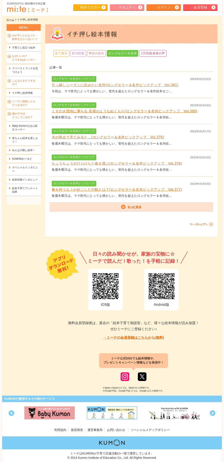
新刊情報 (78, 53)
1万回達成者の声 (153, 53)
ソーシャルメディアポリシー (150, 430)
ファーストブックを (25, 70)
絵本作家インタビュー (25, 179)
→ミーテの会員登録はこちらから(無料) (133, 337)
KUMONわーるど (22, 158)
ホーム (10, 19)
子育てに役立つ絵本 (23, 47)
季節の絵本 (96, 53)
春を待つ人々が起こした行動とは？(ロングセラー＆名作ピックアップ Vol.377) (117, 189)
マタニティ (127, 7)
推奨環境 (77, 430)
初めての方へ (90, 7)
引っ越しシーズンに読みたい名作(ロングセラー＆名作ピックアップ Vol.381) (115, 85)
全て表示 (61, 53)
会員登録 (200, 7)
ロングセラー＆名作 (122, 53)
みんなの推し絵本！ (23, 150)
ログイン (164, 7)
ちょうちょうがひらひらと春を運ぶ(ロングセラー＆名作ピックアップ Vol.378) (117, 163)
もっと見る (131, 207)
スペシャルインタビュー (25, 169)
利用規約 (60, 430)
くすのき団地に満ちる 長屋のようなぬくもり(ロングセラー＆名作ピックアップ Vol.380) (125, 111)
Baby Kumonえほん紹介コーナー (24, 127)
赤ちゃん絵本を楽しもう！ (25, 140)
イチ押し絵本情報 (22, 92)
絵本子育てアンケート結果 (25, 190)
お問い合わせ (116, 430)
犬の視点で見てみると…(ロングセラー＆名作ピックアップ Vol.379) (108, 137)
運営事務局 (95, 430)
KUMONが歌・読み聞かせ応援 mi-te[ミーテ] (27, 7)
